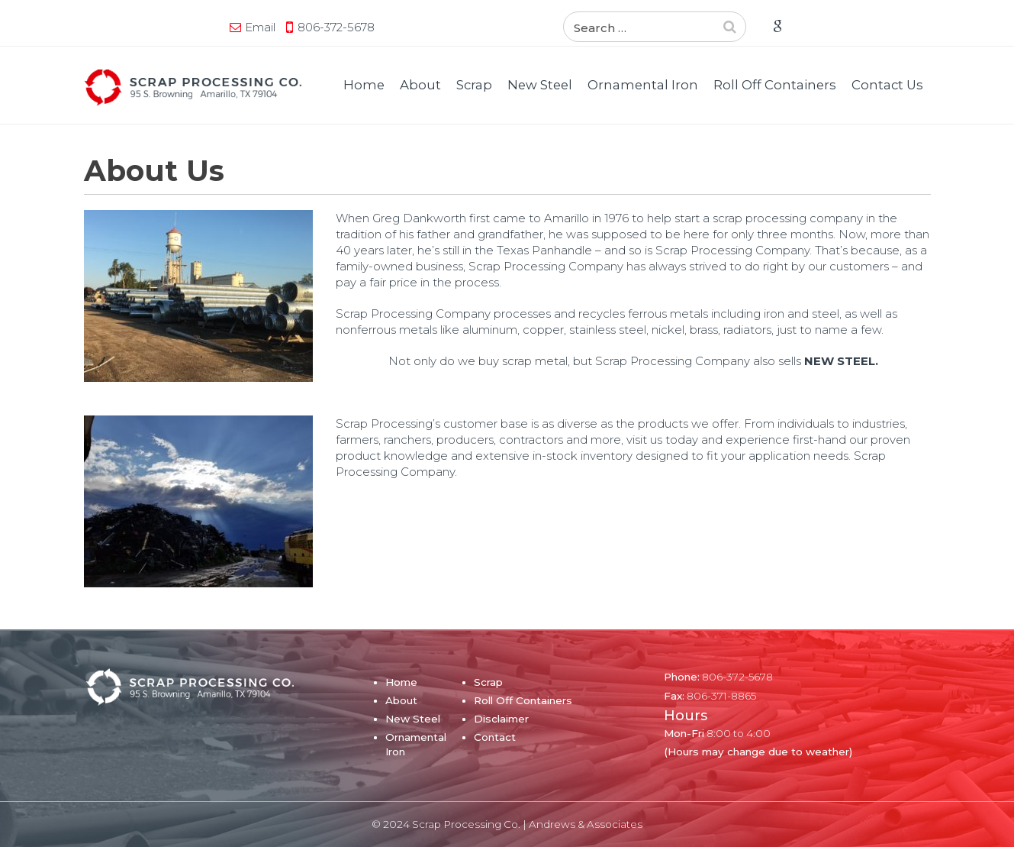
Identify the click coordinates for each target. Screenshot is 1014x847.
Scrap (474, 84)
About (420, 84)
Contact (495, 737)
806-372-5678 (336, 27)
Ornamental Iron (642, 84)
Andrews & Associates (585, 824)
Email (260, 27)
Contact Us (887, 84)
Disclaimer (501, 719)
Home (364, 84)
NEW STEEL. (841, 361)
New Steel (539, 84)
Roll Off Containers (774, 84)
